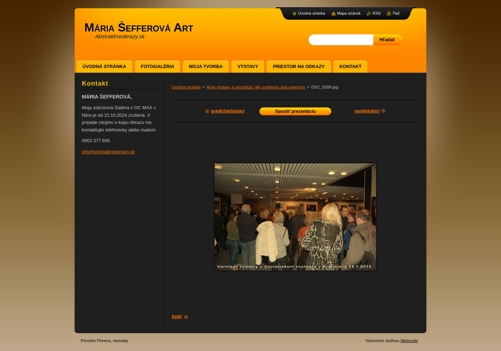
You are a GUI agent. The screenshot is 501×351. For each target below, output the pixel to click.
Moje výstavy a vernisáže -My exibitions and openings (256, 87)
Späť (177, 316)
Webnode (409, 340)
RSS (376, 13)
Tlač (396, 13)
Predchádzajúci (227, 111)
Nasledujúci (367, 111)
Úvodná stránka (186, 87)
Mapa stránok (349, 13)
